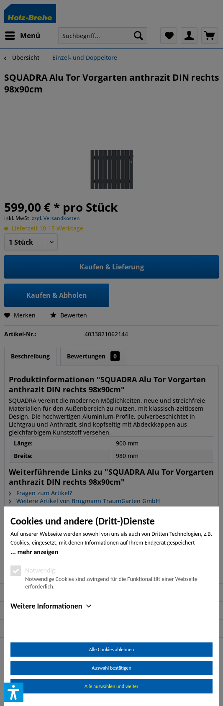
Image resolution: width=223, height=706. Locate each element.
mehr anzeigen (37, 552)
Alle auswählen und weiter (111, 686)
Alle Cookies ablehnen (111, 649)
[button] (13, 692)
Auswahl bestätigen (111, 668)
